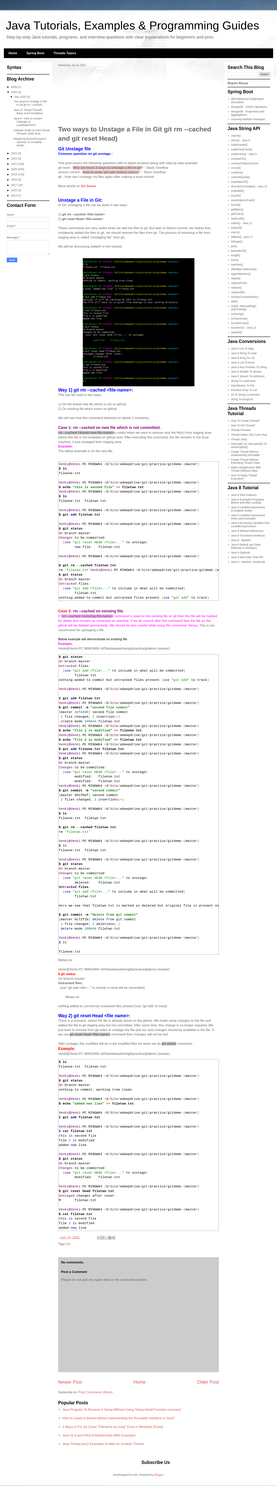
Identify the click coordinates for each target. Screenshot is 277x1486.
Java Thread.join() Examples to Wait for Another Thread (102, 1444)
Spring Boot (35, 53)
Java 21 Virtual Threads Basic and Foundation (28, 111)
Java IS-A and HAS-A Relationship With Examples (98, 1435)
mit (111, 172)
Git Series (88, 186)
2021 (14, 163)
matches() (237, 264)
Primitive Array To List (244, 390)
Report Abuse (238, 83)
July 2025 (20, 96)
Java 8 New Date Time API (247, 557)
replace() (236, 287)
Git (68, 1244)
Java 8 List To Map (242, 348)
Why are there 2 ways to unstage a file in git (107, 168)
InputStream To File (243, 385)
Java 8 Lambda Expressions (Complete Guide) (248, 509)
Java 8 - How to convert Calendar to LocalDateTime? (28, 122)
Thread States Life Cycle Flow (249, 434)
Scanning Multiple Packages (248, 119)
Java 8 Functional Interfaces (248, 535)
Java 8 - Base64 (241, 540)
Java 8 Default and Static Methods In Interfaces (246, 546)
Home (13, 53)
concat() (236, 167)
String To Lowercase (243, 380)
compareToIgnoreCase (245, 163)
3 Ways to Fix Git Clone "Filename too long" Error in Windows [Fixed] (112, 1427)
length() (235, 255)
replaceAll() (238, 292)
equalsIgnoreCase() (243, 200)
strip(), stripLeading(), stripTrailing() (244, 307)
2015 (14, 190)
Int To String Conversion (245, 394)
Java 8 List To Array (243, 362)
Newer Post (70, 1382)
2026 (14, 86)
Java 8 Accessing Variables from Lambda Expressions (250, 524)
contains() (237, 172)
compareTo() (238, 158)
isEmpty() (236, 241)
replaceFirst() (239, 283)
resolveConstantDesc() (245, 296)
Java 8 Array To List (243, 357)
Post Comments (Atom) (95, 1392)
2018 (14, 179)
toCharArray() (239, 318)
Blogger (158, 1474)
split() (234, 301)
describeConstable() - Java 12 (249, 186)
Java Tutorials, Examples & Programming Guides (132, 25)
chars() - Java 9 (240, 140)
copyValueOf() (239, 181)
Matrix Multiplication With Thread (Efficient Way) (246, 469)
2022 (14, 158)
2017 (14, 185)
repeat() (236, 278)
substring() (237, 313)
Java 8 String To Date (244, 353)
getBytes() (237, 209)
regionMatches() (241, 273)
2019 (14, 174)
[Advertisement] (138, 96)
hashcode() (238, 218)
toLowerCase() (240, 323)
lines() (234, 259)
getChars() (237, 213)
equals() (236, 195)
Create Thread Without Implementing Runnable (245, 453)
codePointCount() (241, 149)
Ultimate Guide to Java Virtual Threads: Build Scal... (31, 132)
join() (234, 246)
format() (236, 204)
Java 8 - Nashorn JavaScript (248, 561)
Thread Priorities (241, 430)
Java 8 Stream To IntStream (248, 376)
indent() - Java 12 (241, 223)
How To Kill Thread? (243, 425)
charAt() (236, 135)
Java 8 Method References (247, 530)
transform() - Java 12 (243, 327)
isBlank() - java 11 (242, 236)
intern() (235, 232)
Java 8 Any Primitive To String (249, 367)
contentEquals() (240, 177)
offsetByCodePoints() (244, 269)
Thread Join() (239, 439)
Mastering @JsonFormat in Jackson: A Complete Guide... (30, 142)
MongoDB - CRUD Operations (249, 106)
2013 (14, 195)
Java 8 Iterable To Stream (246, 371)
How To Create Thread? (245, 420)
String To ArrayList (242, 399)
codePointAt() (239, 144)
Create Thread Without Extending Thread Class (245, 461)
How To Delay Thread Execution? (244, 477)
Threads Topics (65, 53)
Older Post (208, 1382)
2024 (14, 153)
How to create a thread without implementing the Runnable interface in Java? (118, 1418)
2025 (14, 92)
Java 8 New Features (244, 494)
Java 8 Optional (240, 552)
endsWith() (237, 190)
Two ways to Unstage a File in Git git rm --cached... (30, 103)
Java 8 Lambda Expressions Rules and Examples (248, 517)
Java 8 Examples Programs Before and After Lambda (247, 501)
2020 (14, 169)
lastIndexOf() (239, 250)
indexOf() (236, 227)
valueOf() (236, 332)
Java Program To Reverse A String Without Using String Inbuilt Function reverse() (121, 1409)
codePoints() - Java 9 (244, 154)
